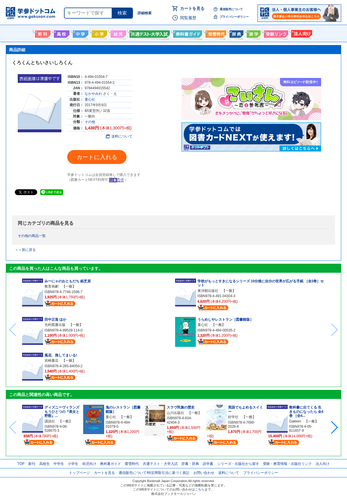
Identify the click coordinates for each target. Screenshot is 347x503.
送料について (119, 136)
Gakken (295, 421)
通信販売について (231, 9)
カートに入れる (96, 157)
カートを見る (192, 8)
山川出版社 (175, 413)
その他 (90, 122)
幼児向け (117, 33)
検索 (122, 12)
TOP (20, 464)
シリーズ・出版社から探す (238, 464)
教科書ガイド (187, 33)
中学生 (59, 464)
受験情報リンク (275, 33)
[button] (334, 427)
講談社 (50, 421)
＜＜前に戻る (25, 250)
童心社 (90, 99)
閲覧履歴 (188, 17)
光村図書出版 (55, 325)
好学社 (233, 417)
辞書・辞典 (190, 464)
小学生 (73, 464)
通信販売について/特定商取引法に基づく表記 (154, 473)
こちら (199, 489)
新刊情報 (42, 33)
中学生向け (79, 33)
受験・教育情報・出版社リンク (287, 464)
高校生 (44, 464)
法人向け (301, 33)
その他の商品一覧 (32, 236)
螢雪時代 (215, 33)
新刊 (31, 464)
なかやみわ (93, 94)
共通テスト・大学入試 (149, 33)
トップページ (79, 473)
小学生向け (98, 33)
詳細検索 (145, 13)
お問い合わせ (203, 473)
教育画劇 (51, 286)
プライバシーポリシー (234, 16)
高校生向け (60, 33)
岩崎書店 (51, 360)
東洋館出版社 (207, 291)
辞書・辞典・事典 (235, 33)
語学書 (252, 33)
